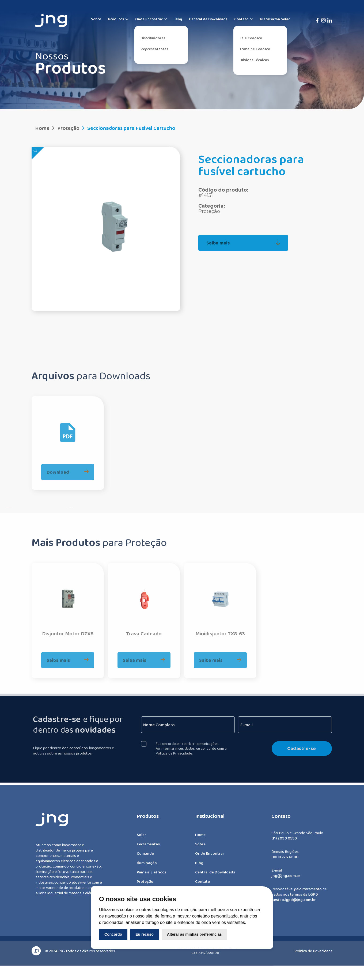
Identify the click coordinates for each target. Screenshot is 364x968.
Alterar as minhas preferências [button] (194, 934)
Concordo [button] (113, 934)
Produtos (116, 19)
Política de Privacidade (313, 948)
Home (42, 128)
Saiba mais (243, 242)
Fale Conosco (251, 38)
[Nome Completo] (191, 724)
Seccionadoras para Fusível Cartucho (128, 128)
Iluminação (147, 866)
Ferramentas (148, 847)
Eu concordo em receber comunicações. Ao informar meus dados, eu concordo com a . (194, 748)
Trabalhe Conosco (255, 49)
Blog (178, 19)
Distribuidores (153, 38)
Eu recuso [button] (144, 934)
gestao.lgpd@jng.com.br (293, 902)
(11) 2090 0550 (284, 841)
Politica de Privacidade (177, 753)
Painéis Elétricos (151, 875)
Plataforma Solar (275, 19)
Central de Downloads (208, 19)
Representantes (154, 49)
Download (68, 468)
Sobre (96, 19)
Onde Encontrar (151, 19)
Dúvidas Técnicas (254, 60)
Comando (145, 857)
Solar (141, 838)
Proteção (65, 128)
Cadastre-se (304, 748)
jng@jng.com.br (285, 878)
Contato (243, 19)
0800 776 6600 (284, 860)
